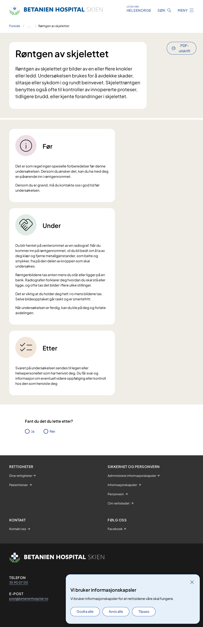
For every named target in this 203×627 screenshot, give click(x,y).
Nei (52, 431)
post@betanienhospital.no (28, 598)
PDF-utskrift (184, 48)
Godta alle (85, 611)
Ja (32, 431)
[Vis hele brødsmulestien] (29, 26)
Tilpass (143, 611)
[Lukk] (192, 582)
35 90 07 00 (18, 582)
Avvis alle (116, 611)
